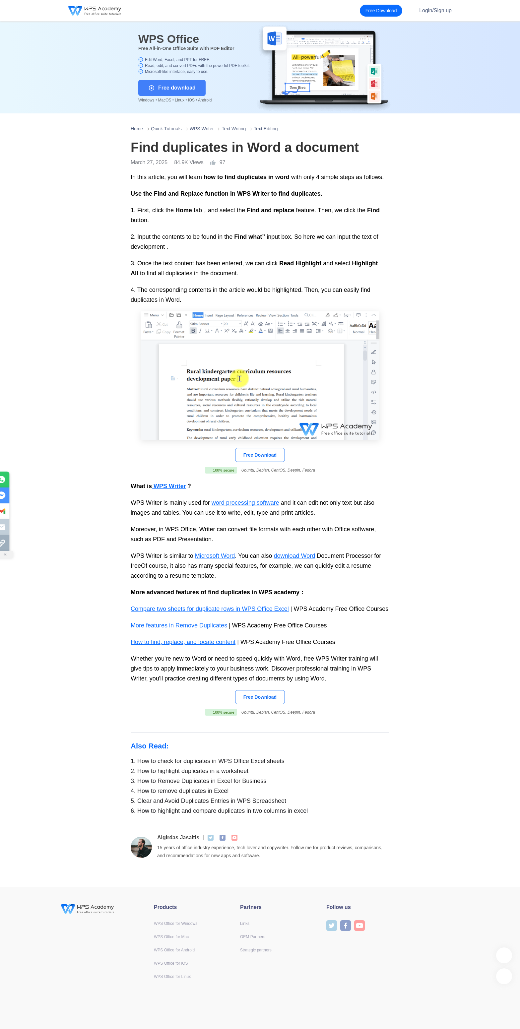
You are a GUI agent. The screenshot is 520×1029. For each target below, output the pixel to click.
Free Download (260, 455)
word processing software (245, 502)
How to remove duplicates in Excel (179, 791)
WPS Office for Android (174, 950)
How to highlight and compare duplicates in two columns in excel (219, 810)
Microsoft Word (215, 555)
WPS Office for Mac (171, 936)
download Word (294, 555)
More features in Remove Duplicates (179, 625)
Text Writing (234, 128)
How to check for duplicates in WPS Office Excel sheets (208, 761)
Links (244, 923)
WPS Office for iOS (171, 963)
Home (137, 128)
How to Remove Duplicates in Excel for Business (198, 781)
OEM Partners (252, 936)
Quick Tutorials (166, 128)
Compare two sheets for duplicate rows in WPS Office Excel (210, 609)
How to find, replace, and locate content (183, 642)
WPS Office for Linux (172, 976)
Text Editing (266, 128)
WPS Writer (202, 128)
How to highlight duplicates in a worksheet (189, 771)
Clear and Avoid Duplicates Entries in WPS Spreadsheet (208, 801)
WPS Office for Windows (175, 923)
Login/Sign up (435, 10)
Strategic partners (256, 950)
